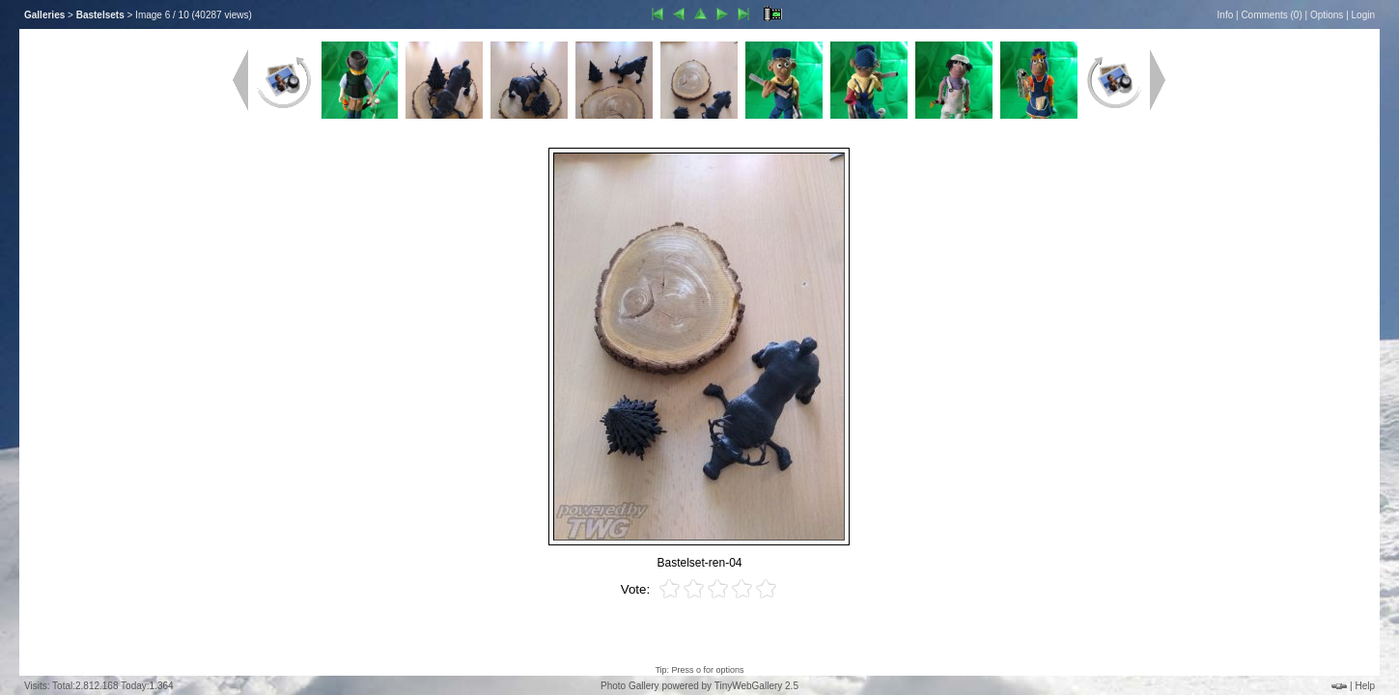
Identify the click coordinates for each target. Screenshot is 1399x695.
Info (1225, 15)
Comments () (1271, 15)
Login (1363, 15)
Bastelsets (100, 15)
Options (1326, 15)
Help (1365, 686)
